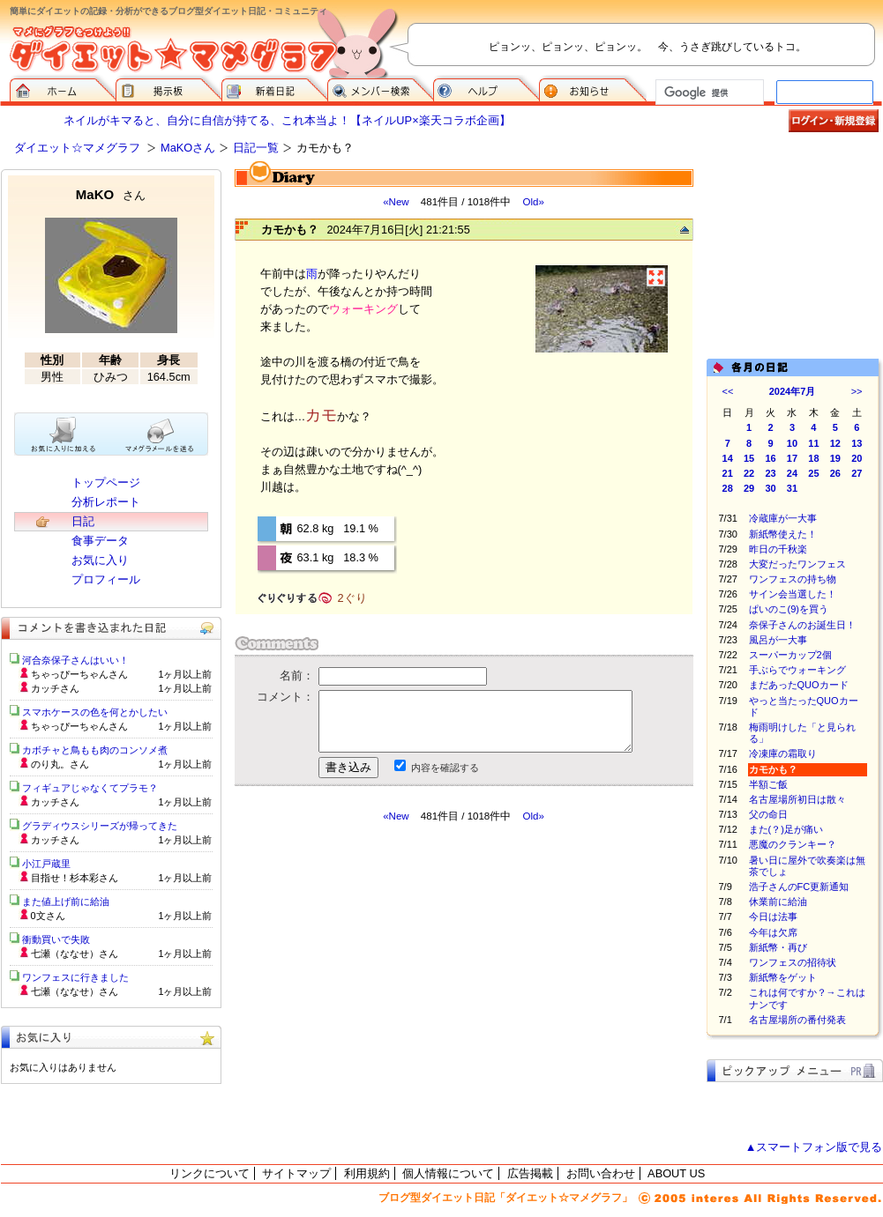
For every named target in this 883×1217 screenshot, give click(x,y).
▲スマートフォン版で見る (814, 1147)
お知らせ (593, 88)
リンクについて (209, 1173)
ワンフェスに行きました (75, 977)
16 (770, 458)
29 (749, 488)
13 (856, 443)
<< (728, 391)
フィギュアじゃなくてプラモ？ (90, 788)
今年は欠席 (773, 932)
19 (835, 458)
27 (856, 473)
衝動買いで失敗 (56, 939)
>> (857, 391)
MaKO (111, 194)
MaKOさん (188, 147)
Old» (532, 202)
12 (835, 443)
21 (727, 473)
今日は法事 (773, 916)
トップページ (105, 482)
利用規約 (367, 1173)
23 (770, 473)
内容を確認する (445, 767)
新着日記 (274, 88)
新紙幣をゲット (783, 977)
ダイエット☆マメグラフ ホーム (63, 88)
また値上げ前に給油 (65, 901)
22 (749, 473)
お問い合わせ (600, 1173)
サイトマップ (296, 1173)
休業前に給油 (778, 901)
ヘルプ (486, 88)
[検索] (708, 92)
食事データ (100, 540)
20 (856, 458)
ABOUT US (676, 1173)
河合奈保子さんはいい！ (75, 660)
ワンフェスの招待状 (792, 962)
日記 (82, 521)
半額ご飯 (768, 784)
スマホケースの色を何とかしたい (95, 712)
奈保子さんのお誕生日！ (802, 625)
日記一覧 (256, 147)
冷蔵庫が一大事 (783, 518)
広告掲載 (530, 1173)
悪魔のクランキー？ (792, 844)
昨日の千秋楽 (778, 549)
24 (792, 473)
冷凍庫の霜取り (783, 753)
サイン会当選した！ (792, 594)
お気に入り (100, 560)
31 (792, 488)
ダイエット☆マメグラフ (77, 147)
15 (749, 458)
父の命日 (768, 814)
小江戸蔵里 (46, 863)
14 (727, 458)
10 (792, 443)
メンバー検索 (380, 88)
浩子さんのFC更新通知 (799, 886)
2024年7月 (792, 391)
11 (813, 443)
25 (813, 473)
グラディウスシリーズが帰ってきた (99, 825)
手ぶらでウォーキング (797, 669)
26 (835, 473)
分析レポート (105, 501)
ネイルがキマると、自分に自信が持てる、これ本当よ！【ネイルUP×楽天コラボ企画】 (287, 120)
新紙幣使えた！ (783, 534)
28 (727, 488)
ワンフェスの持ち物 (792, 579)
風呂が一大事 (778, 639)
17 (792, 458)
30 (770, 488)
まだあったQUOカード (799, 684)
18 (813, 458)
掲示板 (168, 88)
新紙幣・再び (778, 947)
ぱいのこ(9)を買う (788, 609)
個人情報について (448, 1173)
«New (395, 202)
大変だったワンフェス (797, 564)
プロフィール (105, 579)
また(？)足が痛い (786, 829)
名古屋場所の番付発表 (797, 1019)
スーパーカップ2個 (790, 654)
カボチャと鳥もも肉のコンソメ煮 (95, 750)
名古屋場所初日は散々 (797, 799)
